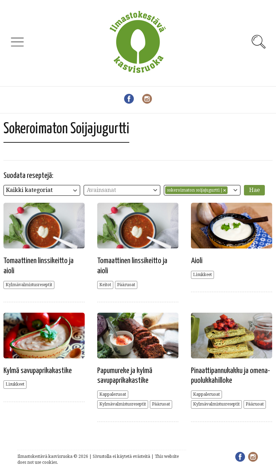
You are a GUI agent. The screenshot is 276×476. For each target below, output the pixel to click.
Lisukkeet (202, 274)
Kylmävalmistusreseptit (29, 284)
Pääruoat (126, 284)
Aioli (196, 261)
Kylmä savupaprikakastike (37, 371)
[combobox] (41, 190)
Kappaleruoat (112, 394)
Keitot (105, 284)
